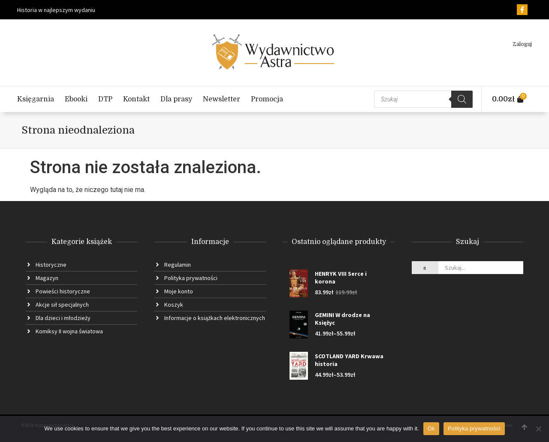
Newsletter (221, 99)
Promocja (267, 99)
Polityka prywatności (474, 428)
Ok (431, 428)
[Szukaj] (462, 99)
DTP (105, 99)
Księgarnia (35, 99)
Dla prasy (176, 99)
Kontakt (136, 99)
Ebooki (76, 99)
